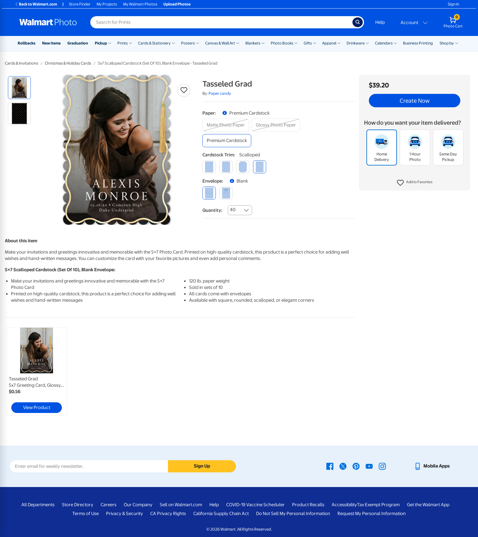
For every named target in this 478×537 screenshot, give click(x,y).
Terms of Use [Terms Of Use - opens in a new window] (85, 513)
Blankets (252, 43)
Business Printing (418, 43)
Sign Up (202, 466)
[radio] (19, 87)
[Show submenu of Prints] (130, 42)
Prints (122, 43)
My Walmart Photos (140, 4)
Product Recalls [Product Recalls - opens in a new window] (308, 504)
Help (380, 22)
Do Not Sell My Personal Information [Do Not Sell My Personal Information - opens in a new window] (293, 513)
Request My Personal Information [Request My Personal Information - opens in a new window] (371, 513)
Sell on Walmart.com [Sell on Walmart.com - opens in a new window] (181, 504)
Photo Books (282, 43)
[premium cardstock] (226, 140)
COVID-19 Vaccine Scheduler (255, 504)
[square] (209, 166)
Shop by (447, 43)
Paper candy (220, 93)
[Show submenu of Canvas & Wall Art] (238, 42)
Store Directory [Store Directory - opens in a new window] (77, 504)
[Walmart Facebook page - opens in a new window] (330, 466)
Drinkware (356, 43)
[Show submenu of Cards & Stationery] (173, 42)
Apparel (329, 43)
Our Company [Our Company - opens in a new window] (138, 504)
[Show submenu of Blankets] (263, 42)
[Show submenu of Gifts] (314, 42)
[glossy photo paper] (275, 125)
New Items (51, 43)
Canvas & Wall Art (220, 43)
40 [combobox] (233, 209)
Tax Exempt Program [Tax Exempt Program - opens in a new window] (378, 504)
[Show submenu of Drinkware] (367, 42)
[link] (36, 371)
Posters (188, 43)
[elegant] (242, 166)
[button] (414, 183)
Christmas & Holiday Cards (68, 63)
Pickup (101, 43)
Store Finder (80, 4)
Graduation (77, 43)
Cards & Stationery (154, 43)
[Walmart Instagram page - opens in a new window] (382, 466)
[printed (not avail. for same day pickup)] (226, 193)
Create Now (415, 100)
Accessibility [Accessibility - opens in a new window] (344, 504)
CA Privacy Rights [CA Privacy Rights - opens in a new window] (168, 513)
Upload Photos (177, 4)
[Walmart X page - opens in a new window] (343, 466)
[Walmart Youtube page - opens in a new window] (369, 466)
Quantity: (212, 210)
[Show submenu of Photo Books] (296, 42)
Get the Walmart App (428, 504)
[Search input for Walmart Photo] (221, 22)
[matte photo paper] (225, 125)
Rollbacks (26, 43)
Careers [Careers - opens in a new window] (108, 504)
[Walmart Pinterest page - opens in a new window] (356, 466)
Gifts (308, 43)
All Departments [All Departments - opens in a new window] (38, 504)
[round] (226, 166)
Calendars (384, 43)
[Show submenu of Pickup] (110, 42)
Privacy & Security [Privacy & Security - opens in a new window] (124, 513)
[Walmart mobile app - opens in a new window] (432, 466)
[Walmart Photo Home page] (48, 22)
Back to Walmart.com (36, 4)
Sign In (453, 4)
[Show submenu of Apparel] (339, 42)
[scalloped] (259, 166)
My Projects (107, 4)
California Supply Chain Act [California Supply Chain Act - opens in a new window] (221, 513)
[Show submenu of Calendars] (395, 42)
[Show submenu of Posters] (197, 42)
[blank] (209, 193)
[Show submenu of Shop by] (456, 42)
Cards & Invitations (21, 63)
